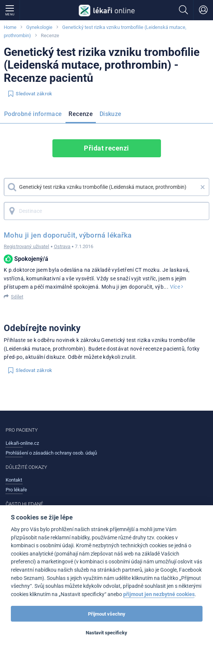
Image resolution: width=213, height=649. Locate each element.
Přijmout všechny (106, 614)
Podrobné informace (33, 113)
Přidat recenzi (106, 148)
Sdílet (17, 297)
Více (176, 287)
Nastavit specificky (106, 632)
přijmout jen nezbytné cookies (159, 594)
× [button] (202, 186)
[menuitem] (34, 115)
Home (10, 27)
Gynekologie (39, 27)
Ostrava (62, 246)
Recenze (81, 113)
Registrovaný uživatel (26, 246)
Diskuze (111, 113)
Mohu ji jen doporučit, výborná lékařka (68, 235)
